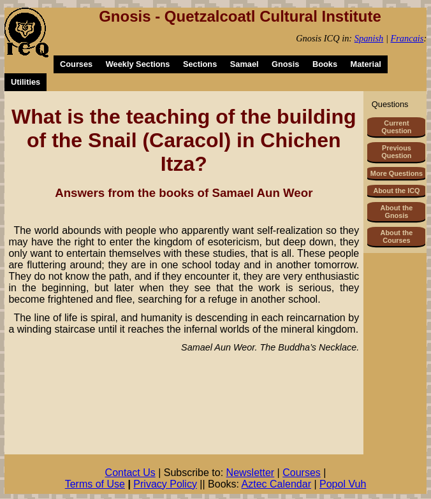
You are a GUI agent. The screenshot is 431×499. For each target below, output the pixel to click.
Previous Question (396, 151)
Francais (406, 38)
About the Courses (397, 236)
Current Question (396, 126)
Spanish (369, 38)
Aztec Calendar (276, 484)
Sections (200, 64)
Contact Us (130, 472)
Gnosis (285, 64)
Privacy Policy (165, 484)
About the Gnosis (397, 211)
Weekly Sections (138, 64)
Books (324, 64)
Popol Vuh (342, 484)
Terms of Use (95, 484)
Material (365, 64)
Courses (76, 64)
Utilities (25, 82)
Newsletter (250, 472)
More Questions (396, 173)
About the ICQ (396, 190)
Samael (244, 64)
